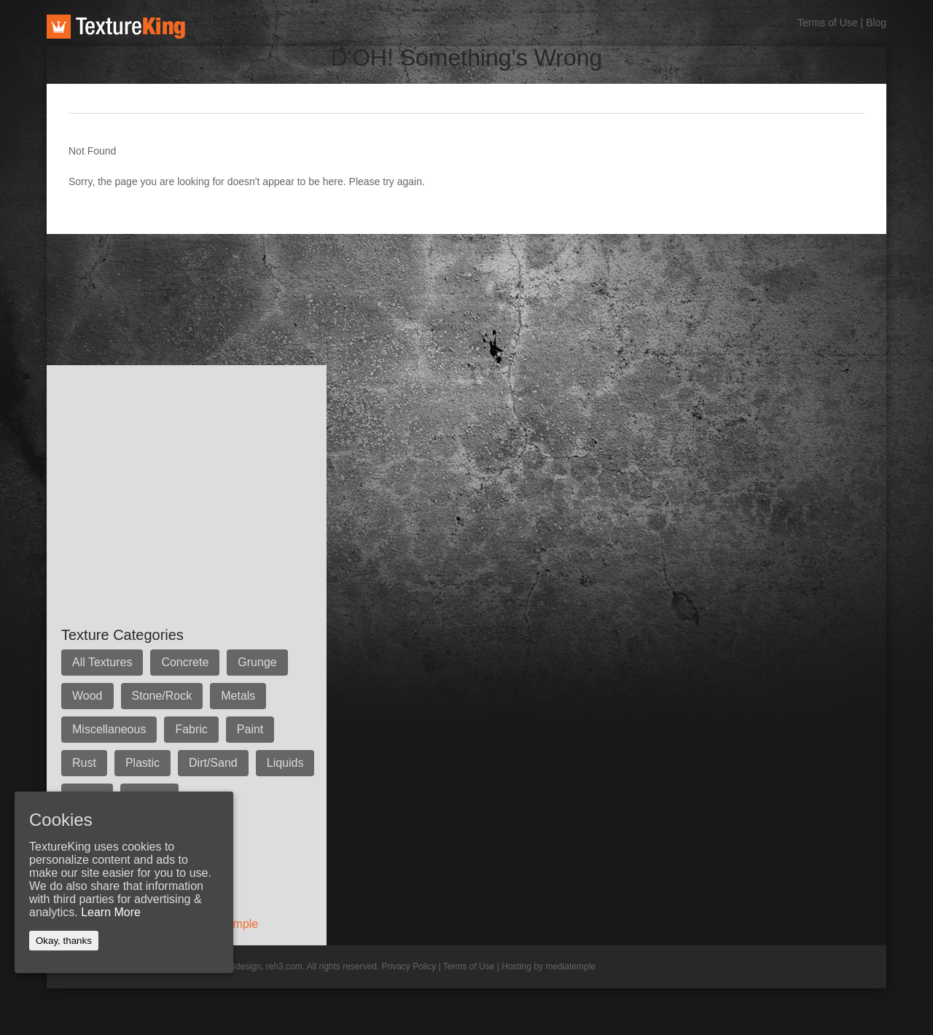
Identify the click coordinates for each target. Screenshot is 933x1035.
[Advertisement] (312, 267)
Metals (238, 696)
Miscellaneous (109, 729)
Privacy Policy (409, 966)
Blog (876, 22)
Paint (250, 729)
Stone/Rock (162, 696)
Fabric (191, 729)
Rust (84, 763)
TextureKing (116, 27)
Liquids (285, 763)
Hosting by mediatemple (548, 966)
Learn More (111, 912)
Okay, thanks (64, 940)
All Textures (102, 662)
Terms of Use (827, 22)
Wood (87, 696)
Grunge (257, 662)
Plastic (142, 763)
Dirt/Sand (213, 763)
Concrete (184, 662)
